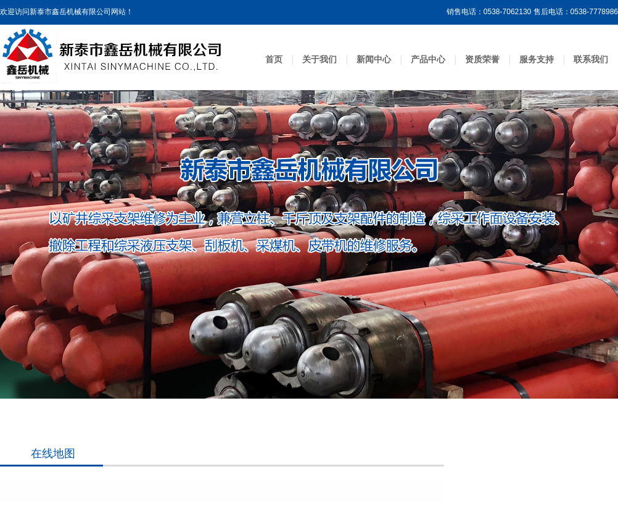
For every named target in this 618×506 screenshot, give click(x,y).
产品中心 (428, 59)
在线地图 (53, 453)
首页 (273, 59)
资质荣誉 (482, 59)
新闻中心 (373, 59)
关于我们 (319, 59)
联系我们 (591, 59)
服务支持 (536, 59)
